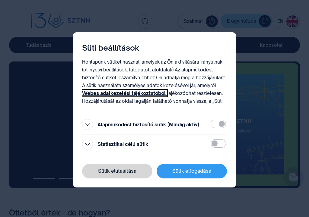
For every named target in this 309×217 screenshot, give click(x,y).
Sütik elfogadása (191, 171)
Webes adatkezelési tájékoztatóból (124, 93)
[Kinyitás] (87, 124)
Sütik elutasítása (117, 171)
